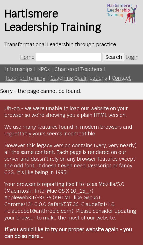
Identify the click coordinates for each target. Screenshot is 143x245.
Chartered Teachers (78, 69)
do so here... (29, 236)
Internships (18, 69)
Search (113, 57)
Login (132, 57)
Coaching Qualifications (79, 78)
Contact (121, 78)
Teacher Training (25, 78)
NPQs (43, 69)
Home (27, 57)
